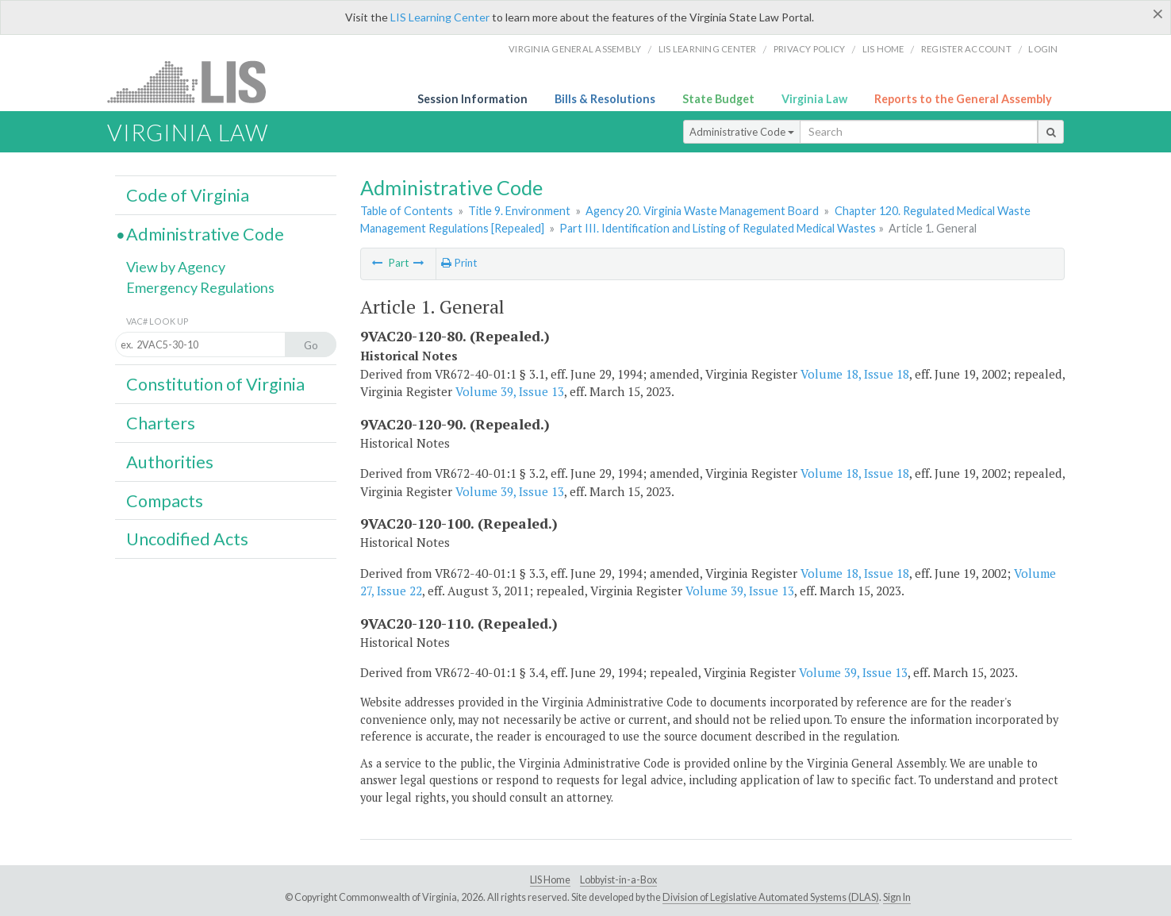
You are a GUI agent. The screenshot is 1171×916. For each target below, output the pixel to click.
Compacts (164, 501)
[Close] (1158, 13)
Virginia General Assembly (575, 49)
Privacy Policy (810, 49)
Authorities (169, 462)
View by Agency (175, 266)
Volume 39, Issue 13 (509, 391)
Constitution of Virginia (215, 384)
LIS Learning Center (440, 17)
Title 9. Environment (519, 210)
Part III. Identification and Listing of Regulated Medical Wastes (717, 228)
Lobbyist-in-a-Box (618, 880)
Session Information (472, 99)
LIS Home (550, 880)
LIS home (883, 49)
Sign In (897, 897)
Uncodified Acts (187, 539)
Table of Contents (406, 210)
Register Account (966, 49)
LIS (195, 81)
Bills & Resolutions (605, 99)
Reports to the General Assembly (963, 99)
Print (459, 262)
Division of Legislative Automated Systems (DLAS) (770, 897)
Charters (160, 423)
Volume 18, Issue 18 (855, 374)
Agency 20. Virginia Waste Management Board (702, 210)
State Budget (718, 99)
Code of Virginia (187, 195)
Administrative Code (741, 131)
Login (1043, 49)
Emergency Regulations (200, 287)
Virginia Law (814, 99)
